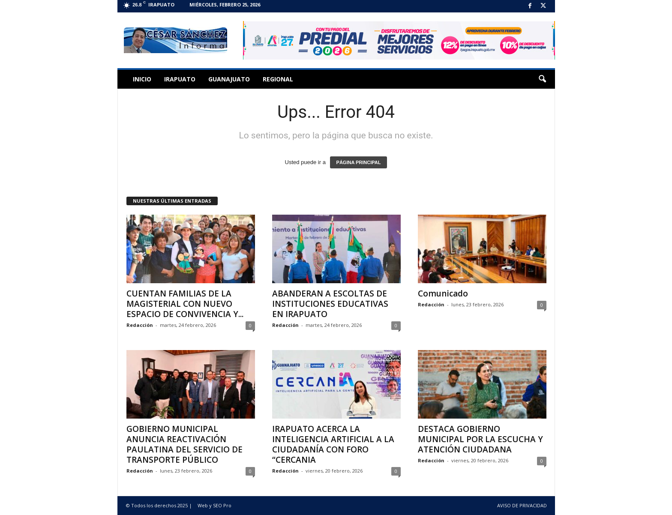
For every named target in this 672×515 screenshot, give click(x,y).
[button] (542, 79)
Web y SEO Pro (214, 505)
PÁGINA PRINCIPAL (358, 162)
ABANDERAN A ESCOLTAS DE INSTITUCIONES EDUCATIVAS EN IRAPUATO (330, 304)
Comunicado (443, 293)
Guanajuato (229, 79)
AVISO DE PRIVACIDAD (522, 505)
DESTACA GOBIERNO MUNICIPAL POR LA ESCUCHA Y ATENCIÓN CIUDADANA (480, 439)
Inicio (142, 79)
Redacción (139, 325)
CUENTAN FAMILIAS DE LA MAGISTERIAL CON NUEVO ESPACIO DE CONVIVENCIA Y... (184, 304)
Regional (278, 79)
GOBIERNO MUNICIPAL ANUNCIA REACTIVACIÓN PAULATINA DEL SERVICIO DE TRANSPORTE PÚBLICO (184, 444)
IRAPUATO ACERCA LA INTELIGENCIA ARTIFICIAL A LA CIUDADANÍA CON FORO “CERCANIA (333, 444)
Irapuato (179, 79)
